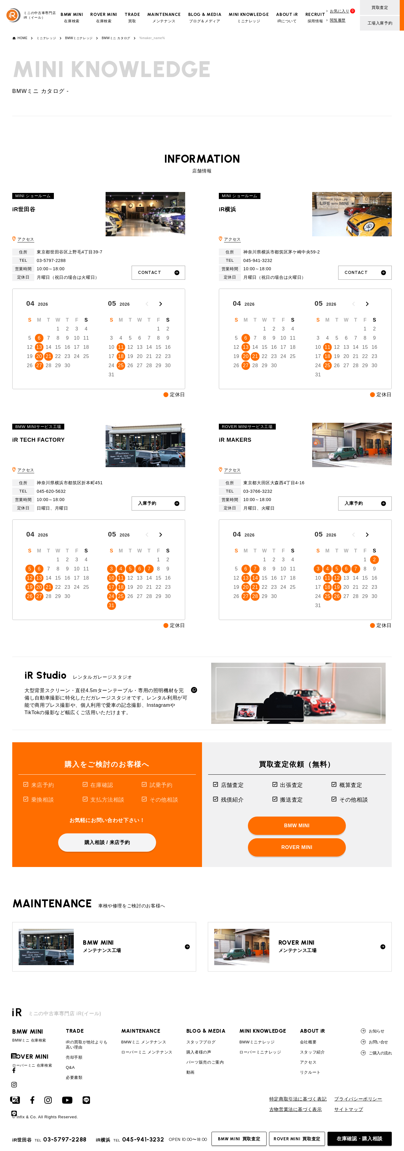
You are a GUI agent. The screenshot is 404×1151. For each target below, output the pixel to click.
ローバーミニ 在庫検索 (32, 1060)
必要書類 (74, 1077)
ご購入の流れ (376, 1052)
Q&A (70, 1067)
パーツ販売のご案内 (205, 1062)
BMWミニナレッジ (79, 38)
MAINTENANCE (140, 1031)
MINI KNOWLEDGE (262, 1031)
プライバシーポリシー (358, 1099)
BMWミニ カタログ (116, 38)
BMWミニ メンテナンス (143, 1042)
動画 (190, 1072)
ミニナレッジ (46, 38)
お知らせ (372, 1030)
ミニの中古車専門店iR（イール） (31, 15)
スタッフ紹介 (312, 1052)
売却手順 (74, 1057)
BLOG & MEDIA (206, 1031)
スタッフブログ (200, 1042)
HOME (22, 38)
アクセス (25, 239)
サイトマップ (348, 1109)
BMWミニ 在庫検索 (32, 1035)
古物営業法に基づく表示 (295, 1109)
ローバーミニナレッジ (260, 1052)
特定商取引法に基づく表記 (298, 1099)
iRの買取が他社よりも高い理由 (86, 1045)
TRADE (75, 1031)
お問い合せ (374, 1041)
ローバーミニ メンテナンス (147, 1052)
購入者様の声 (198, 1052)
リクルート (310, 1072)
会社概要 (308, 1042)
